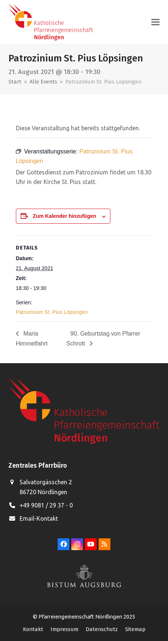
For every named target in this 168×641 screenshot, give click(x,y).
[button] (155, 22)
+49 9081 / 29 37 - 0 (46, 505)
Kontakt (33, 629)
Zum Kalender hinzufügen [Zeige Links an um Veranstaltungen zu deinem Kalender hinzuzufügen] (64, 216)
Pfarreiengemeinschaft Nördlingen (80, 616)
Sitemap (135, 629)
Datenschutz (102, 629)
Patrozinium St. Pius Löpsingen (52, 312)
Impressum (64, 629)
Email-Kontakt (39, 518)
